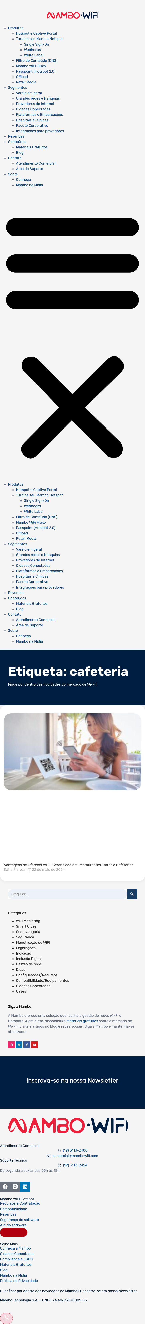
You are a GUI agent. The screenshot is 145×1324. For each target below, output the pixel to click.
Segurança (25, 937)
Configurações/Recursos (37, 975)
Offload (22, 77)
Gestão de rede (28, 964)
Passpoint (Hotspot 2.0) (35, 71)
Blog (19, 152)
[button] (72, 335)
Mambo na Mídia (29, 185)
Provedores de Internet (35, 104)
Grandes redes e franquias (38, 98)
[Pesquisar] (132, 894)
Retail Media (26, 82)
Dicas (20, 969)
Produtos (15, 28)
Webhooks (32, 50)
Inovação (23, 953)
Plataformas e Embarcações (39, 114)
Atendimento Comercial (35, 163)
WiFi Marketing (28, 921)
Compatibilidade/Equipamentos (42, 980)
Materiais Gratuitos (32, 147)
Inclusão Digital (29, 959)
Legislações (26, 948)
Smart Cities (26, 926)
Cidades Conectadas (33, 109)
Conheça (23, 179)
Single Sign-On (36, 44)
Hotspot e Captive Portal (36, 33)
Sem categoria (28, 932)
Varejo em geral (29, 93)
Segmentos (17, 87)
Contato (14, 158)
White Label (33, 55)
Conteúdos (17, 142)
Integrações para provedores (40, 131)
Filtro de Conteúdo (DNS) (36, 60)
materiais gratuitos (82, 1021)
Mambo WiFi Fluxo (31, 66)
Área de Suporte (29, 169)
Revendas (16, 136)
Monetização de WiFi (33, 942)
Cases (21, 991)
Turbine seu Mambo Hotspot (39, 39)
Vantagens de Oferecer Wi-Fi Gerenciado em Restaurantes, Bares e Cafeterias (68, 865)
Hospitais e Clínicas (32, 120)
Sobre (13, 174)
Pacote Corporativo (32, 125)
